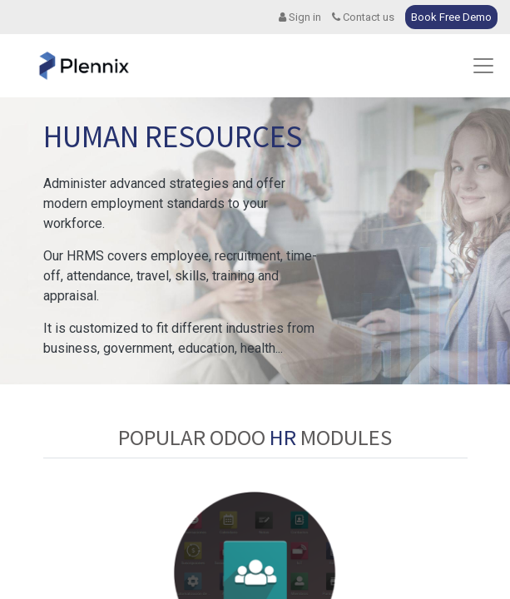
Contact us (363, 17)
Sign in (300, 17)
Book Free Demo (451, 17)
